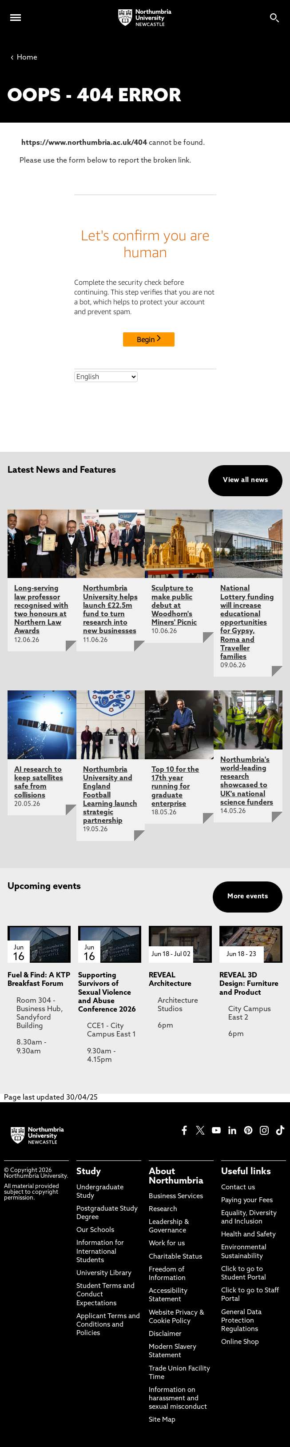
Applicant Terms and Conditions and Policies (108, 1325)
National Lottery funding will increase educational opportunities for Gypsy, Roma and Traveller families (247, 623)
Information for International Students (100, 1252)
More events (247, 896)
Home (24, 57)
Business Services (176, 1196)
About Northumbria (176, 1176)
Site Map (162, 1420)
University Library (103, 1273)
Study (88, 1172)
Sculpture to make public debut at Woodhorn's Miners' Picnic (174, 605)
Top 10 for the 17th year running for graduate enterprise (175, 787)
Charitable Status (175, 1257)
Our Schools (95, 1230)
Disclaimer (165, 1334)
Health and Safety (248, 1235)
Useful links (246, 1172)
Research (163, 1209)
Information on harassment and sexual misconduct (178, 1399)
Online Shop (240, 1342)
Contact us (238, 1187)
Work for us (167, 1243)
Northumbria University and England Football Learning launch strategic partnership (110, 795)
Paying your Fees (247, 1200)
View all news (245, 480)
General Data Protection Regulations (241, 1321)
